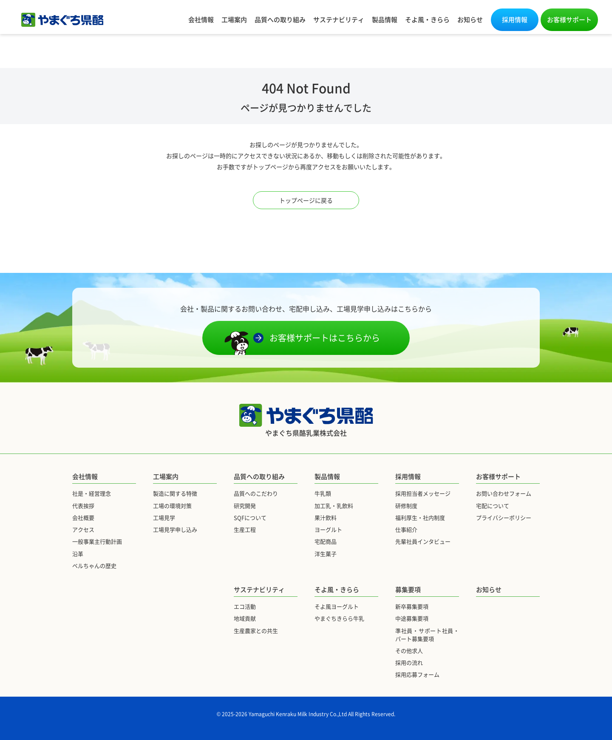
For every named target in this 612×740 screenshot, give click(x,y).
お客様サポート (569, 19)
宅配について (492, 506)
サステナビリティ (338, 19)
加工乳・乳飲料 (333, 506)
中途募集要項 (411, 618)
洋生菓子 (325, 554)
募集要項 (408, 589)
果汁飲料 (325, 517)
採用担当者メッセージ (422, 493)
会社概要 (83, 517)
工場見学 (164, 517)
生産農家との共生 (256, 631)
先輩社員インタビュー (422, 541)
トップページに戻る (306, 200)
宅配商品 (325, 541)
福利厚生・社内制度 (420, 517)
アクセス (83, 529)
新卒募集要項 (411, 606)
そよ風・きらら (427, 19)
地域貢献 (245, 618)
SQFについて (250, 517)
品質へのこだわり (256, 493)
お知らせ (470, 19)
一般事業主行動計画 (97, 541)
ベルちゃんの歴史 (94, 565)
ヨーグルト (328, 529)
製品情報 (384, 19)
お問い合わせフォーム (503, 493)
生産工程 (245, 529)
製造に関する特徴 (175, 493)
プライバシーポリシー (503, 517)
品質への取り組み (280, 19)
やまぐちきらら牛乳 (339, 618)
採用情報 (514, 19)
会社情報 (201, 19)
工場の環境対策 (172, 506)
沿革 (77, 554)
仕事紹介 (406, 529)
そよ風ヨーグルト (336, 606)
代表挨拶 (83, 506)
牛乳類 (322, 493)
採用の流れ (409, 662)
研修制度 (406, 506)
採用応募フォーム (417, 674)
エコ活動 (245, 606)
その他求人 (409, 650)
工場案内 (234, 19)
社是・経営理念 (91, 493)
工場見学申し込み (175, 529)
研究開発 (245, 506)
